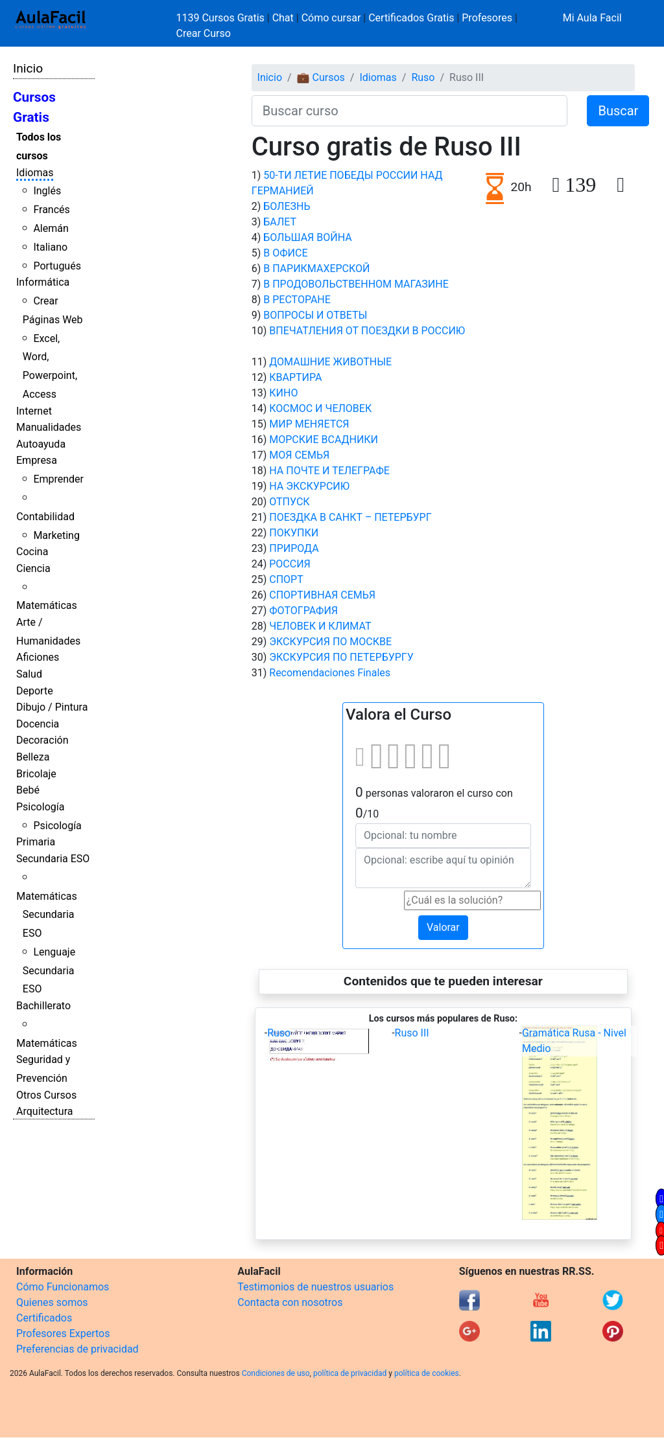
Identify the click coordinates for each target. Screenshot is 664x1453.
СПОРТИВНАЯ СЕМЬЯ (322, 595)
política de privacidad (349, 1373)
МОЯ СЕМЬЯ (299, 455)
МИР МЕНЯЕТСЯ (309, 424)
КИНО (283, 393)
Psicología (40, 807)
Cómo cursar (331, 18)
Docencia (37, 724)
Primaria (35, 842)
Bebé (28, 790)
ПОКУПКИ (293, 533)
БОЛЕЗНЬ (286, 206)
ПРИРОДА (293, 548)
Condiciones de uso (276, 1373)
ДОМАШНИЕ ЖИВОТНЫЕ (330, 362)
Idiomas (34, 172)
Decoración (42, 740)
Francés (51, 209)
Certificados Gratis (411, 18)
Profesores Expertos (63, 1333)
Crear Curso (203, 33)
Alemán (50, 228)
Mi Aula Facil (592, 18)
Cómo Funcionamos (62, 1287)
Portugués (57, 266)
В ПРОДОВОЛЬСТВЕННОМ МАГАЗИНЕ (356, 284)
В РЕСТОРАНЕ (297, 299)
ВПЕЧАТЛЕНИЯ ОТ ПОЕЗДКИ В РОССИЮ (367, 331)
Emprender (58, 479)
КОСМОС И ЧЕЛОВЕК (320, 408)
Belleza (32, 757)
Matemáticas (46, 605)
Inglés (47, 191)
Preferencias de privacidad (77, 1349)
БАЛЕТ (279, 222)
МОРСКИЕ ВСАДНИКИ (323, 439)
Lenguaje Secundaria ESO (49, 971)
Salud (29, 674)
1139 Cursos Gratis (221, 18)
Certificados (44, 1318)
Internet (34, 411)
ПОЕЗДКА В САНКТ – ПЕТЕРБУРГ (350, 517)
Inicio (28, 68)
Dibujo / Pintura (52, 707)
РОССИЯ (290, 564)
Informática (42, 282)
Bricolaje (36, 774)
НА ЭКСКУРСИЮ (309, 486)
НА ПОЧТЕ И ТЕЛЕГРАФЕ (329, 470)
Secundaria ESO (52, 858)
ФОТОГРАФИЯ (303, 610)
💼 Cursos (321, 77)
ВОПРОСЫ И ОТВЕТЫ (315, 315)
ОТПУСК (289, 502)
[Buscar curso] (410, 110)
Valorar (443, 927)
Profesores (487, 18)
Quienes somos (52, 1302)
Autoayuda (40, 444)
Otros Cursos (46, 1095)
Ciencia (33, 568)
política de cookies (426, 1373)
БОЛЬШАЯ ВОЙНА (307, 237)
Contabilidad (45, 516)
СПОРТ (286, 579)
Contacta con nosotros (289, 1302)
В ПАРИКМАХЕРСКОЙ (316, 268)
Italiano (50, 247)
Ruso (422, 77)
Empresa (36, 460)
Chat (283, 18)
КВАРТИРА (295, 377)
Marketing (56, 535)
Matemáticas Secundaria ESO (46, 915)
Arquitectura (44, 1111)
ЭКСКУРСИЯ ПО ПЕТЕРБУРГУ (341, 657)
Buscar (618, 111)
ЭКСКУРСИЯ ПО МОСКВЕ (330, 641)
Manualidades (48, 427)
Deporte (34, 691)
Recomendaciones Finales (329, 673)
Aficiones (37, 657)
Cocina (32, 551)
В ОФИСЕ (285, 253)
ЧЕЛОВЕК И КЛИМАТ (320, 626)
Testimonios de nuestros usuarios (315, 1287)
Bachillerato (43, 1006)
